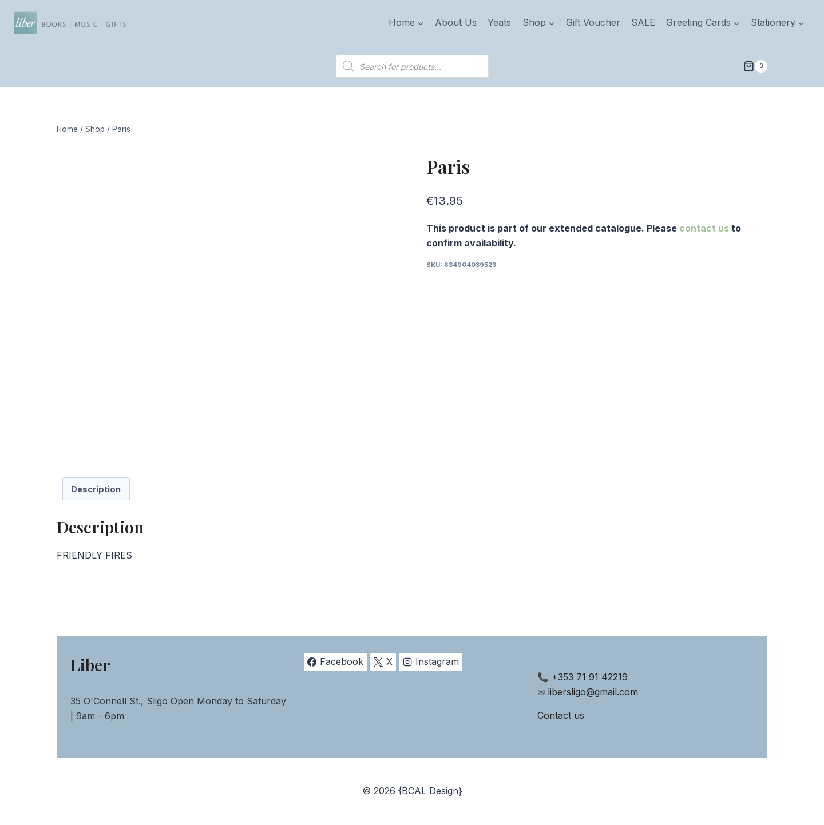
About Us (456, 22)
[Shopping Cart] (755, 66)
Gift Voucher (593, 22)
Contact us (560, 715)
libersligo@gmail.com (593, 692)
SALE (643, 22)
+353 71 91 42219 (590, 677)
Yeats (499, 22)
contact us (704, 228)
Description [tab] (96, 489)
